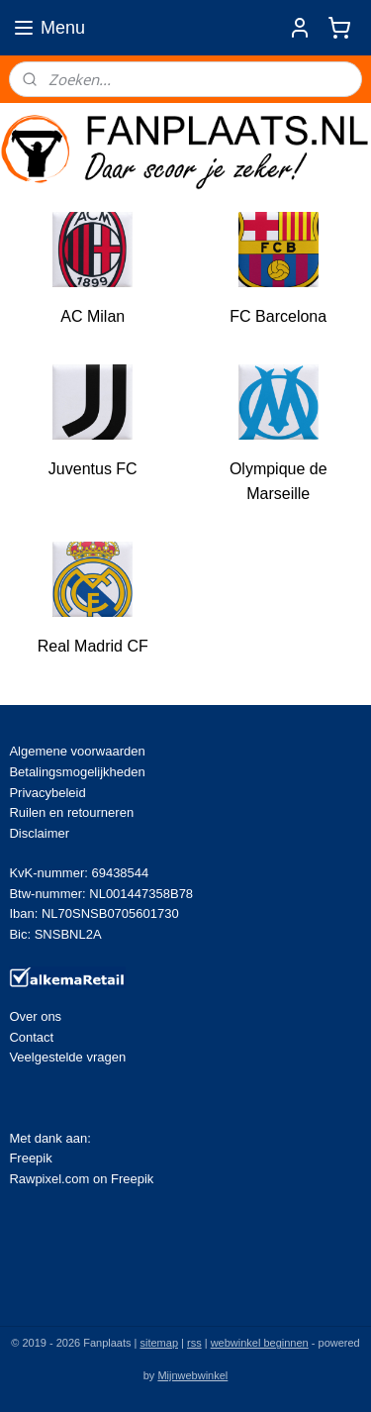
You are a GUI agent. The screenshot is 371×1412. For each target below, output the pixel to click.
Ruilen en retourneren (71, 812)
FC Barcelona (278, 316)
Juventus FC (93, 467)
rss (194, 1343)
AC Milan (92, 316)
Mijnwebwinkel (192, 1375)
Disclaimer (39, 833)
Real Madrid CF (93, 646)
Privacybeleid (47, 792)
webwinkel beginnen (260, 1343)
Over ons (35, 1016)
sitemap (158, 1343)
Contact (31, 1037)
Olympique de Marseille (278, 480)
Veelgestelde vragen (67, 1057)
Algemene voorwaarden (76, 751)
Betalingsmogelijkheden (76, 771)
